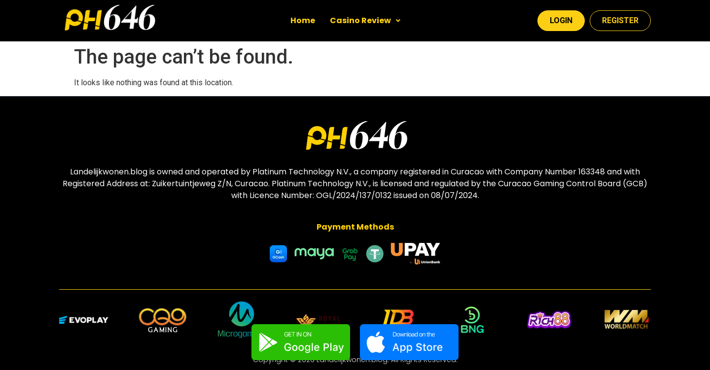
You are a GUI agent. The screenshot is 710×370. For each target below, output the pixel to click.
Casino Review (365, 20)
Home (302, 20)
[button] (365, 20)
